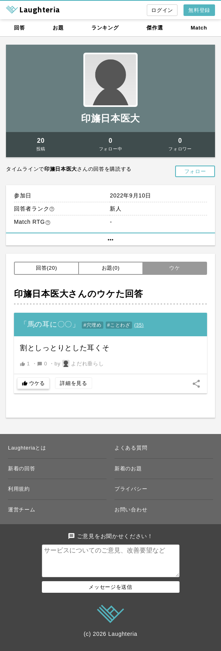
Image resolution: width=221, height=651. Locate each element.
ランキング (105, 28)
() (139, 325)
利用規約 (19, 489)
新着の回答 (22, 468)
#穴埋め (92, 325)
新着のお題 (128, 468)
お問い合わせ (130, 510)
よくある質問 (130, 448)
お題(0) (111, 268)
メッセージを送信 (110, 593)
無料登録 (199, 10)
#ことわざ (118, 325)
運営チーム (22, 510)
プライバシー (130, 489)
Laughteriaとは (27, 448)
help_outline (52, 209)
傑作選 (154, 28)
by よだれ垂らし (79, 363)
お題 (58, 28)
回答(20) (46, 268)
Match (199, 28)
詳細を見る (73, 383)
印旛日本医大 (110, 118)
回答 (19, 28)
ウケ (174, 268)
